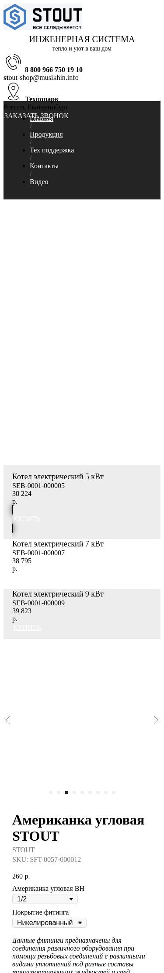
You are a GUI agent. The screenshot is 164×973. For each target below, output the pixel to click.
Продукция (46, 134)
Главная (41, 118)
